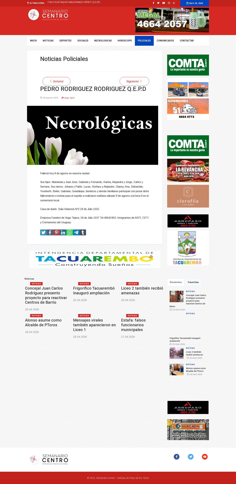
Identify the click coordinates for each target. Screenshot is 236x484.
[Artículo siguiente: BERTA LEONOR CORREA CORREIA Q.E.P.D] (134, 81)
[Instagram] (169, 3)
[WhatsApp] (174, 3)
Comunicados (165, 40)
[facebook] (153, 3)
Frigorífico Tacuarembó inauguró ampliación (94, 290)
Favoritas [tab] (193, 282)
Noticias (36, 283)
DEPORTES (65, 40)
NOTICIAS (48, 40)
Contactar (187, 40)
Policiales (144, 40)
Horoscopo (125, 40)
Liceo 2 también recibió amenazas (142, 290)
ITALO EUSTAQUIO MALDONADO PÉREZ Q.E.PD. (74, 2)
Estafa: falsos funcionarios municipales (133, 325)
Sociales (82, 40)
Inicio (33, 40)
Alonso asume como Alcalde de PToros (43, 322)
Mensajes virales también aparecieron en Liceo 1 (94, 325)
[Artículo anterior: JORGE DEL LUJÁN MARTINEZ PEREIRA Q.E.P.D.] (56, 81)
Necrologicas (103, 40)
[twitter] (158, 3)
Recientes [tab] (176, 282)
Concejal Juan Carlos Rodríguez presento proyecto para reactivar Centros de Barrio (46, 295)
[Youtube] (163, 3)
